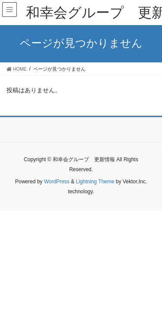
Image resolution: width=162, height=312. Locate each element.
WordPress (57, 182)
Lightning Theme (95, 182)
